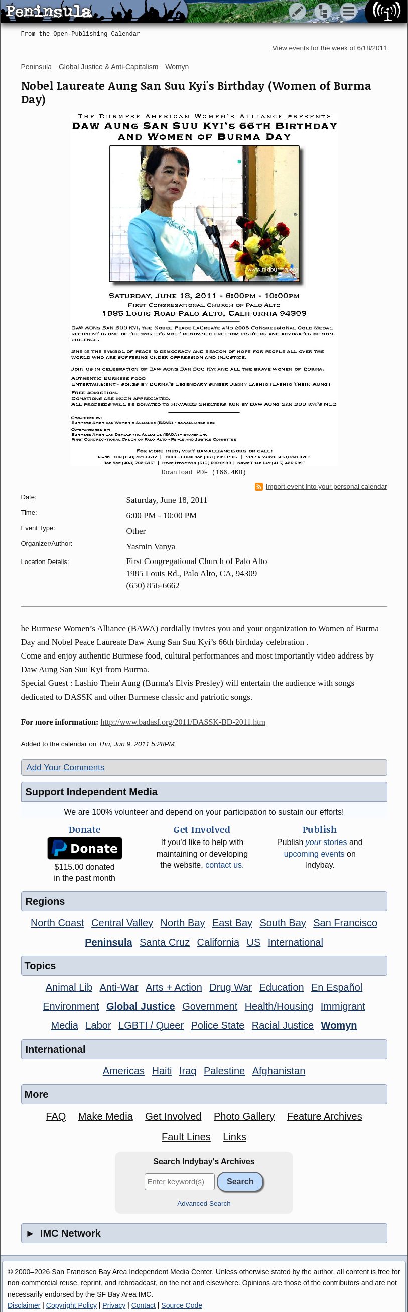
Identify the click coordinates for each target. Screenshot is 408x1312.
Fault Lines (186, 1136)
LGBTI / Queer (151, 1025)
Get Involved (173, 1116)
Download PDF (185, 472)
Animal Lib (69, 987)
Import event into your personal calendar (321, 487)
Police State (218, 1025)
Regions (45, 901)
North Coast (57, 922)
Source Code (181, 1305)
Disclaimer (24, 1305)
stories (326, 842)
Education (281, 987)
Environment (71, 1006)
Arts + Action (174, 987)
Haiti (162, 1070)
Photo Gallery (244, 1116)
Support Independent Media (92, 791)
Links (234, 1136)
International (295, 942)
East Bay (232, 922)
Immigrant (343, 1006)
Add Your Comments (66, 767)
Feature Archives (324, 1116)
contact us (223, 865)
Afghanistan (279, 1070)
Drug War (230, 987)
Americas (124, 1070)
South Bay (282, 922)
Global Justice (140, 1006)
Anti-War (119, 987)
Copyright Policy (71, 1305)
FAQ (56, 1116)
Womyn (177, 67)
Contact (143, 1305)
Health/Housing (279, 1006)
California (218, 942)
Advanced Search (204, 1203)
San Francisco (345, 922)
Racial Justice (283, 1025)
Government (209, 1006)
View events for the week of (330, 48)
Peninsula (36, 67)
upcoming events (314, 854)
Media (64, 1025)
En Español (336, 987)
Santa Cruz (165, 942)
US (254, 942)
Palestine (224, 1070)
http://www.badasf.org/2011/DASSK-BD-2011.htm (182, 722)
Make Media (105, 1116)
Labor (98, 1025)
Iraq (187, 1070)
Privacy (113, 1305)
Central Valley (122, 922)
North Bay (183, 922)
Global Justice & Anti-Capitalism (108, 67)
